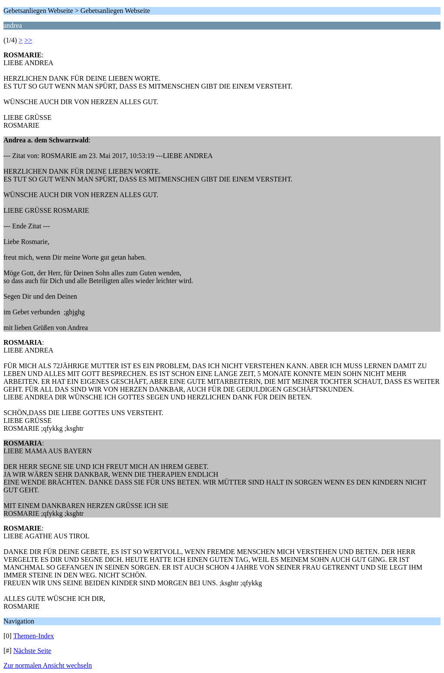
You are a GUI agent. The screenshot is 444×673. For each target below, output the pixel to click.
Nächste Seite (32, 650)
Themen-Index (33, 636)
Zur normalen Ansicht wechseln (47, 665)
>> (28, 40)
